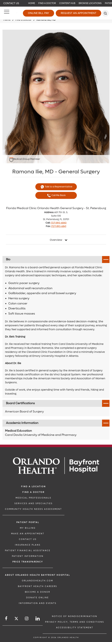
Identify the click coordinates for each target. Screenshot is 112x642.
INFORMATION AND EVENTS (37, 603)
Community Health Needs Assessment (33, 509)
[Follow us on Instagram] (27, 618)
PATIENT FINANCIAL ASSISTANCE (27, 550)
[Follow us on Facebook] (6, 618)
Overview (56, 240)
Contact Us (11, 3)
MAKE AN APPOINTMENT (27, 533)
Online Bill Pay (38, 13)
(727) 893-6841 (58, 226)
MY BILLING (28, 528)
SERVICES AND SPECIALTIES (33, 503)
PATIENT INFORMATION (27, 556)
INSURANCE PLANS (27, 545)
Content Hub (67, 3)
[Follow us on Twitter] (16, 619)
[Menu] (6, 13)
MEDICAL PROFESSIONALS (33, 497)
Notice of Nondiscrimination (74, 616)
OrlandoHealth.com (37, 580)
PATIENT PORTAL (27, 522)
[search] (105, 13)
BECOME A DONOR (37, 592)
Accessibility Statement (74, 627)
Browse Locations (90, 3)
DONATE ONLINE (37, 597)
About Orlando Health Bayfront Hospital (37, 575)
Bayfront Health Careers (37, 586)
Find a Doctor (47, 3)
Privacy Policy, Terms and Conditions (74, 622)
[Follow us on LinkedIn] (38, 618)
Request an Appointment (78, 13)
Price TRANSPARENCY (27, 561)
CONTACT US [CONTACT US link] (28, 539)
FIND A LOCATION (33, 486)
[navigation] (56, 3)
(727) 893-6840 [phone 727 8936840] (59, 222)
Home (31, 3)
